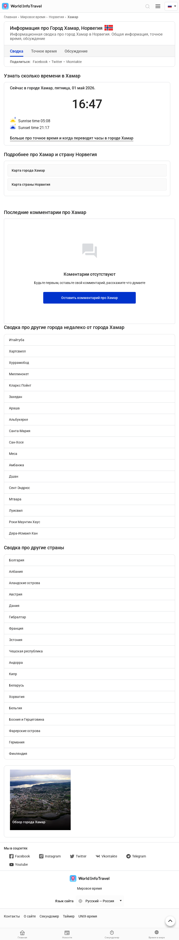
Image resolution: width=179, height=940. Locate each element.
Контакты (12, 916)
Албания (16, 571)
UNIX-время (87, 916)
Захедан (15, 397)
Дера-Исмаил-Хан (23, 533)
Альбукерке (18, 419)
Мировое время (89, 888)
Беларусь (16, 685)
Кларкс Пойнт (20, 385)
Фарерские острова (24, 731)
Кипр (13, 674)
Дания (14, 606)
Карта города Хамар (28, 170)
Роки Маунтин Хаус (24, 522)
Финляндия (18, 754)
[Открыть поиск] (147, 6)
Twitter (55, 62)
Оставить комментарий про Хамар (89, 298)
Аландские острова (24, 583)
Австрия (15, 594)
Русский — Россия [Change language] (99, 901)
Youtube (18, 864)
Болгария (16, 560)
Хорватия (17, 697)
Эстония (15, 640)
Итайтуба (16, 340)
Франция (16, 628)
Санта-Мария (19, 431)
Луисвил (16, 510)
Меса (13, 454)
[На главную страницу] (21, 6)
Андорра (16, 663)
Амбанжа (16, 465)
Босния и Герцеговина (26, 719)
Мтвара (15, 499)
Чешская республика (26, 651)
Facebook (40, 62)
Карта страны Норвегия (31, 184)
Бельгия (15, 708)
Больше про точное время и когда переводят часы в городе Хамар (71, 138)
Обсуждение (76, 51)
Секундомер (49, 916)
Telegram (136, 856)
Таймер (69, 916)
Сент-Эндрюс (19, 488)
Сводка (16, 51)
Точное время (44, 51)
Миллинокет (19, 374)
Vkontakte (73, 62)
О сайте (30, 916)
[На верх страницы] (170, 921)
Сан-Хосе (16, 442)
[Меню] (158, 6)
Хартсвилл (17, 351)
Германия (17, 742)
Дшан (13, 476)
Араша (14, 408)
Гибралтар (17, 617)
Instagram (50, 856)
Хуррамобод (19, 363)
